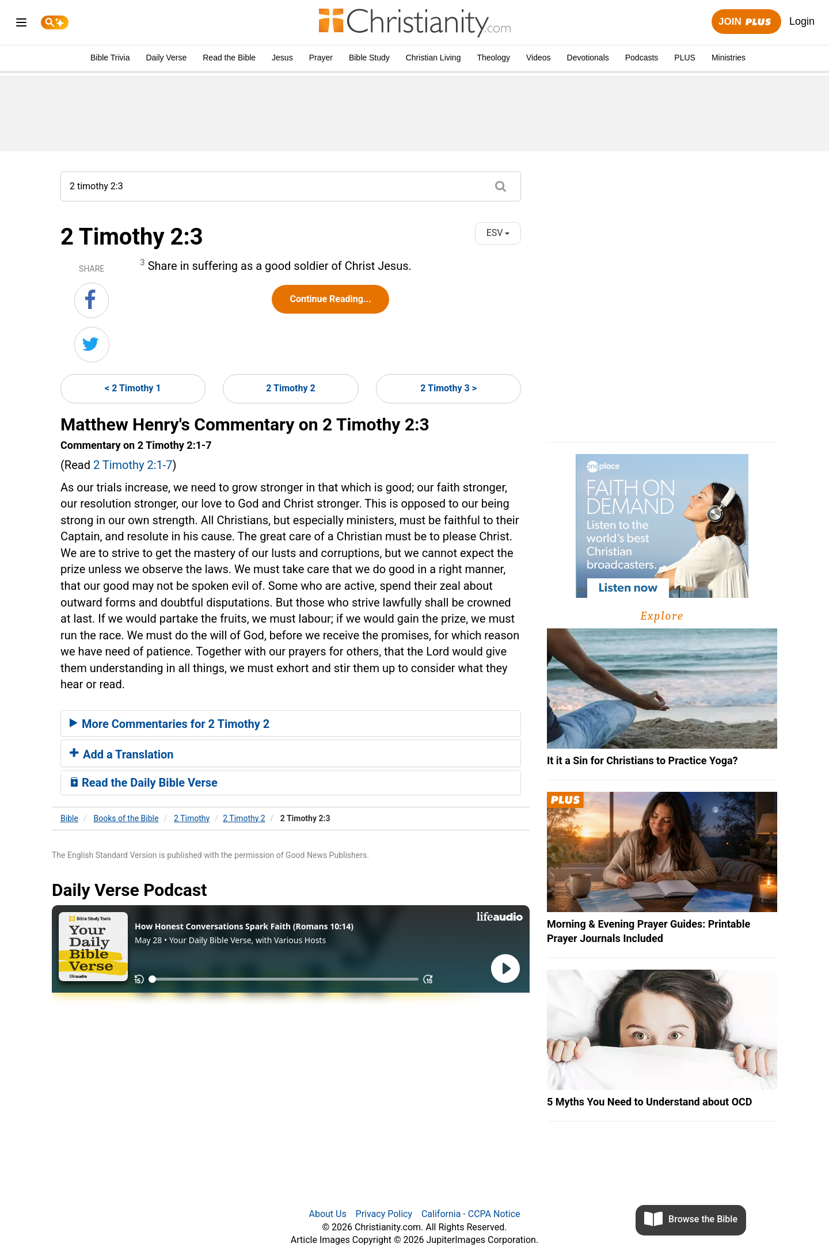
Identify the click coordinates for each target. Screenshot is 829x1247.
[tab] (290, 723)
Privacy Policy (384, 1213)
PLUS (684, 57)
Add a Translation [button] (122, 754)
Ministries (729, 57)
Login (802, 21)
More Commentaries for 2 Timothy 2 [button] (169, 724)
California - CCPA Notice (470, 1213)
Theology (493, 57)
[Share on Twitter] (91, 345)
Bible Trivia (110, 57)
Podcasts (642, 57)
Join (746, 22)
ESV (498, 232)
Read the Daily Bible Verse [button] (144, 783)
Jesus (282, 57)
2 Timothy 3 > (448, 388)
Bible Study (369, 57)
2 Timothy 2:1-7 (133, 465)
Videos (538, 57)
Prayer (321, 57)
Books (126, 818)
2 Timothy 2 (290, 388)
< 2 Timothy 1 (133, 388)
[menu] (21, 24)
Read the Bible (229, 57)
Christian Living (433, 57)
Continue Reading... (330, 298)
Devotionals (588, 57)
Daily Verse (166, 57)
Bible (69, 818)
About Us (327, 1213)
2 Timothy (192, 818)
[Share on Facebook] (91, 300)
